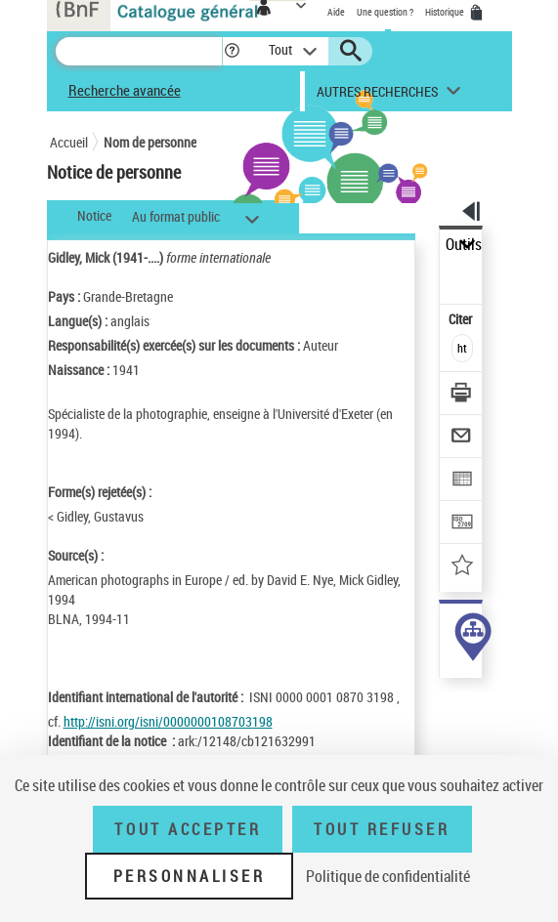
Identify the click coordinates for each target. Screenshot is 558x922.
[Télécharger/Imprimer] (462, 395)
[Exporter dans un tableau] (462, 481)
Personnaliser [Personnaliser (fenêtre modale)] (189, 876)
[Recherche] (139, 51)
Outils (464, 244)
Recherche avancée (124, 90)
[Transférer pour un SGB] (462, 524)
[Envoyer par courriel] (462, 438)
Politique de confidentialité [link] (388, 876)
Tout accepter (187, 829)
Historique (445, 12)
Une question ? (385, 12)
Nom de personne (150, 142)
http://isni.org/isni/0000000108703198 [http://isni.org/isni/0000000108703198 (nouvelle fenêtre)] (168, 721)
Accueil (69, 142)
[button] (232, 51)
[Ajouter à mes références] (462, 567)
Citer (462, 319)
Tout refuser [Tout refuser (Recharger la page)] (382, 829)
